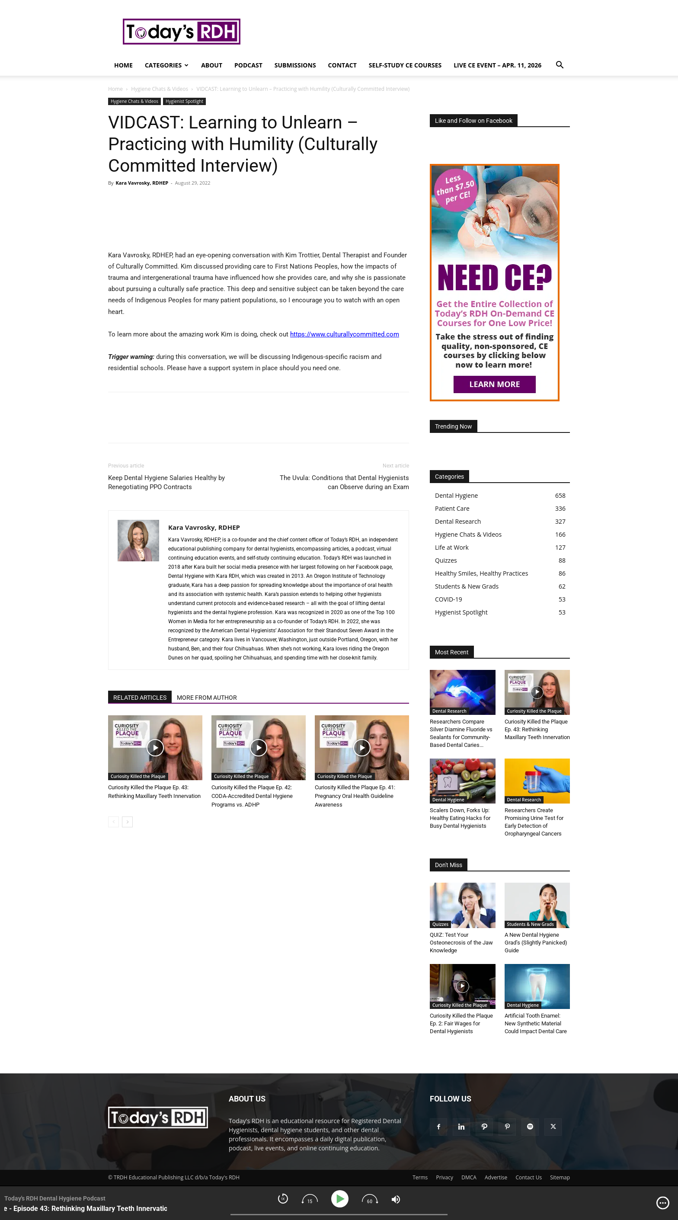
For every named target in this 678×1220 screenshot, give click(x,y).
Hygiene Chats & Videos (159, 89)
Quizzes (440, 924)
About (211, 65)
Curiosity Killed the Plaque (138, 776)
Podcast (248, 65)
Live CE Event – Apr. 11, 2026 (497, 65)
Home (123, 65)
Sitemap (560, 1177)
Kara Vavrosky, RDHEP (141, 182)
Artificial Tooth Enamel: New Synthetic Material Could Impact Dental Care (536, 1023)
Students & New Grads (530, 924)
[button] (559, 66)
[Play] (341, 1199)
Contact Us (528, 1177)
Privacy (444, 1177)
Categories (167, 65)
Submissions (295, 65)
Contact (342, 65)
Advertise (496, 1177)
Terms (420, 1177)
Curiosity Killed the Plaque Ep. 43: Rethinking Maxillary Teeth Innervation (537, 729)
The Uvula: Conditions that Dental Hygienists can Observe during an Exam (344, 482)
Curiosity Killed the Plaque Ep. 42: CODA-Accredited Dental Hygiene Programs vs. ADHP (252, 796)
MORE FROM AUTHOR (207, 697)
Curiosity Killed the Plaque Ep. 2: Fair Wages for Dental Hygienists (461, 1023)
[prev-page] (113, 822)
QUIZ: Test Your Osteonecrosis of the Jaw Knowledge (461, 943)
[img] (662, 1203)
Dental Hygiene (448, 800)
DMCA (469, 1177)
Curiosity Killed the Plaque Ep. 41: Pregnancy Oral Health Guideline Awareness (355, 796)
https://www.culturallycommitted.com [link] (344, 334)
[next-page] (127, 822)
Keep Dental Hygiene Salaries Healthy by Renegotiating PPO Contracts (166, 482)
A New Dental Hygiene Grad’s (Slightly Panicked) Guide (536, 943)
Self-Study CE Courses (405, 65)
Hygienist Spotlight (184, 101)
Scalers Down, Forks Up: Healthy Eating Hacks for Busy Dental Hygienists (460, 818)
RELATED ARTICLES (139, 697)
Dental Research (449, 711)
